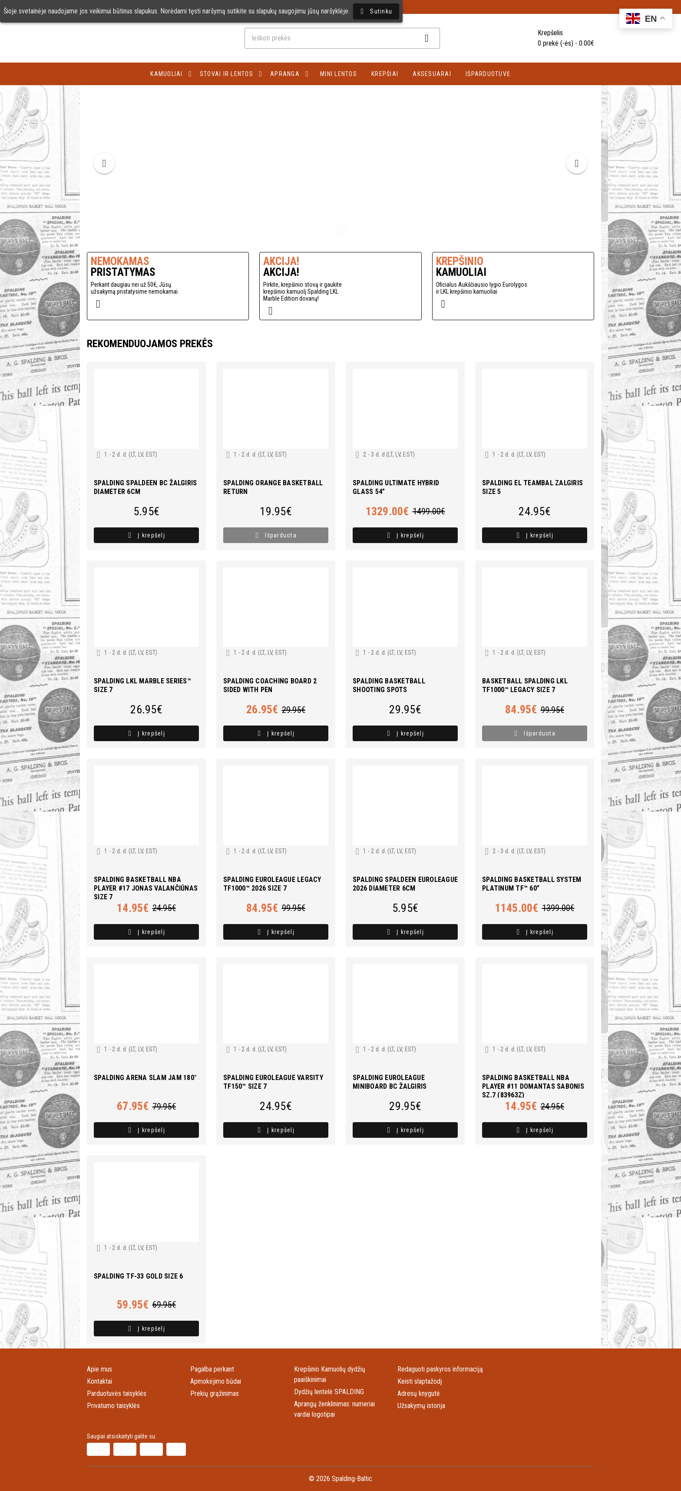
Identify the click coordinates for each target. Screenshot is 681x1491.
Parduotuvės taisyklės (116, 1393)
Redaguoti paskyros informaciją (440, 1369)
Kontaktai (99, 1381)
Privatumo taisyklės (113, 1406)
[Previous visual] (104, 163)
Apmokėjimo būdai (215, 1381)
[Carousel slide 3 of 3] (361, 231)
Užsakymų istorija (421, 1406)
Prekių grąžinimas (214, 1393)
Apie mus (99, 1369)
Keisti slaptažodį (419, 1381)
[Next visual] (576, 163)
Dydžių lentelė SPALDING (329, 1392)
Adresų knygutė (418, 1393)
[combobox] (342, 38)
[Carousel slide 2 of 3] (340, 231)
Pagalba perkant (212, 1369)
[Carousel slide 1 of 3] (320, 231)
